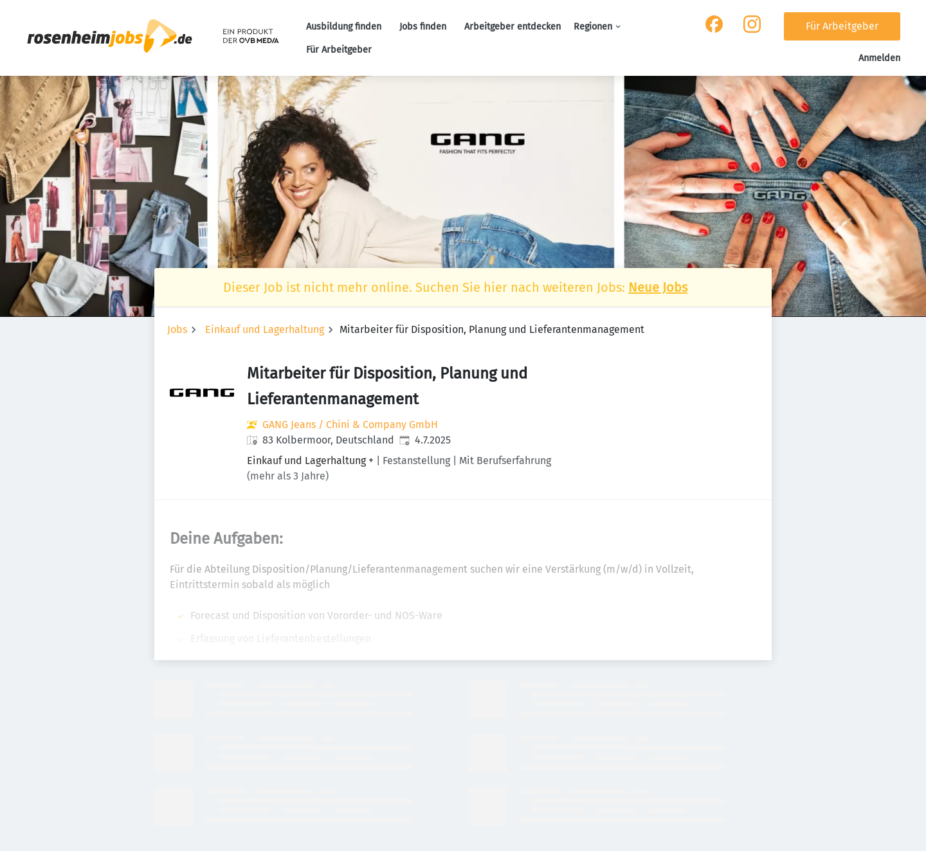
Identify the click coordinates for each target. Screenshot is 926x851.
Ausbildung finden (343, 26)
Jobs (177, 329)
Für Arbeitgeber (339, 49)
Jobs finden (422, 26)
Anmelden (879, 58)
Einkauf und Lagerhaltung (264, 329)
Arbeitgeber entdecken (512, 26)
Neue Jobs (657, 287)
